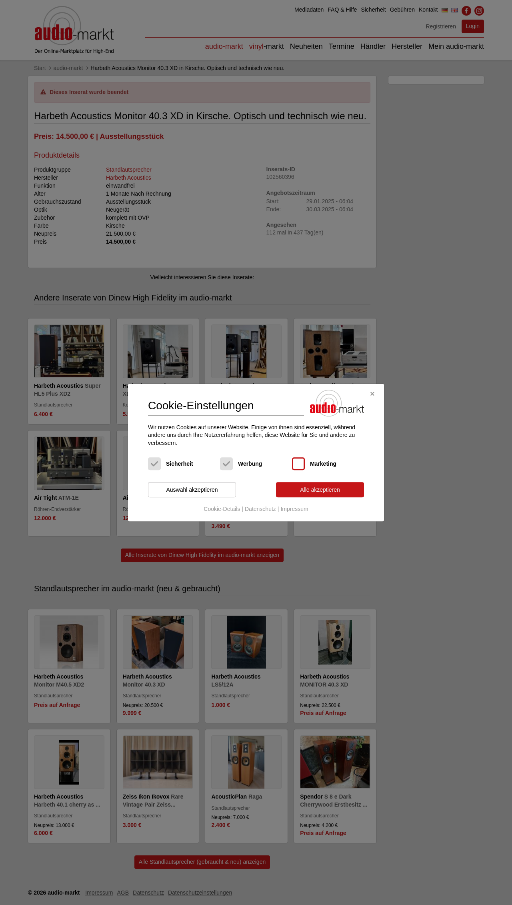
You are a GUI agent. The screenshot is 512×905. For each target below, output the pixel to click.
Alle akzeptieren (320, 490)
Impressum (294, 509)
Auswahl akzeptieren (192, 490)
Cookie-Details (222, 509)
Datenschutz (260, 509)
